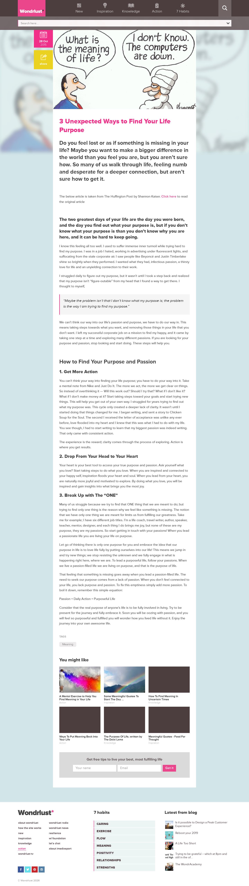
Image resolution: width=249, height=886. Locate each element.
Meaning (67, 644)
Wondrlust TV (25, 854)
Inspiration (24, 838)
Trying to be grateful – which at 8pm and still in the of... (201, 855)
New (20, 833)
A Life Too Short (185, 843)
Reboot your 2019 (186, 833)
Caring (102, 824)
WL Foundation (57, 838)
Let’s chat (54, 843)
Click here (169, 197)
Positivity (105, 853)
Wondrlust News (58, 828)
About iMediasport (60, 848)
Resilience (55, 833)
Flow (101, 838)
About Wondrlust (28, 823)
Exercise (104, 831)
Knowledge (25, 843)
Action (22, 848)
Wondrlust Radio (58, 823)
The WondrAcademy (188, 864)
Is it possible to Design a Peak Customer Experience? (201, 824)
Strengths (106, 867)
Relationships (109, 860)
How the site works (29, 828)
